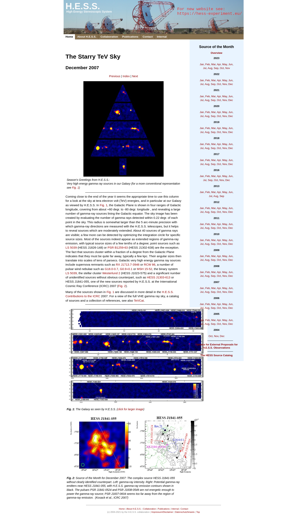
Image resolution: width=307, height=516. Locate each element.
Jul (204, 68)
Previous (114, 76)
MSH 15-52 (144, 269)
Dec (230, 84)
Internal (162, 36)
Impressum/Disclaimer (162, 512)
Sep (216, 68)
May (224, 64)
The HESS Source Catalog (216, 355)
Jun (230, 64)
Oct (222, 68)
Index (126, 76)
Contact (148, 36)
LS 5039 (71, 247)
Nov (227, 68)
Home (69, 36)
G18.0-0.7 (111, 269)
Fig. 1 (75, 187)
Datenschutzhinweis (185, 512)
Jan (202, 64)
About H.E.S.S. (86, 36)
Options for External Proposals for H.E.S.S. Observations (216, 346)
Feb (207, 64)
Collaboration (109, 36)
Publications (130, 36)
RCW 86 (149, 264)
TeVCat (139, 300)
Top (198, 512)
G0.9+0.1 (126, 269)
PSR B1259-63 (118, 247)
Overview (216, 52)
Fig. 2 (122, 286)
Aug (210, 68)
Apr (219, 64)
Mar (213, 64)
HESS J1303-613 (158, 277)
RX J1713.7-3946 (127, 264)
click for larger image (130, 409)
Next (135, 76)
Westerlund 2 (111, 273)
